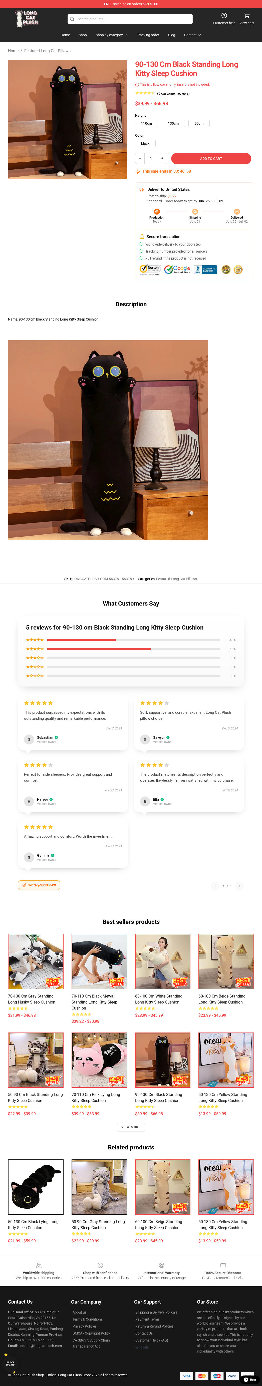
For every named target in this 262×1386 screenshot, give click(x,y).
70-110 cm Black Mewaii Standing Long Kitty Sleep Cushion (94, 1002)
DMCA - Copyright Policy (91, 1333)
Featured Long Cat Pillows (47, 50)
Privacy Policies (85, 1326)
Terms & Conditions (88, 1319)
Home (13, 50)
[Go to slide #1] (55, 190)
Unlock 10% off (10, 1364)
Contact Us (144, 1333)
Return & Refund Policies (154, 1326)
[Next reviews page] (239, 886)
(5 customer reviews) (173, 93)
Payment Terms (147, 1319)
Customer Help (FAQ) (151, 1340)
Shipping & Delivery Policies (156, 1312)
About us (80, 1312)
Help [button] (250, 1380)
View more (131, 1127)
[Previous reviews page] (215, 886)
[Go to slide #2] (81, 190)
